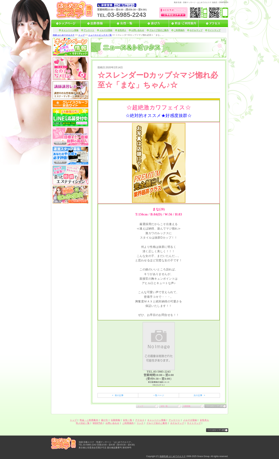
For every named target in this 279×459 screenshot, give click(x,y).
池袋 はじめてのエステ (64, 35)
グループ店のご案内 (159, 30)
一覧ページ (158, 395)
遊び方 (104, 420)
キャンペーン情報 (69, 30)
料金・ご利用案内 (89, 420)
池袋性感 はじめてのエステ (172, 456)
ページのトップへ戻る (215, 406)
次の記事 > (199, 395)
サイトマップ (214, 30)
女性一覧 (164, 406)
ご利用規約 (179, 30)
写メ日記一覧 (83, 423)
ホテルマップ (196, 30)
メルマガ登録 (105, 30)
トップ (81, 35)
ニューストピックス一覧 (100, 35)
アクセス (139, 420)
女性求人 (122, 30)
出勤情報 (186, 406)
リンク (140, 423)
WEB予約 (98, 423)
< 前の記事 (118, 395)
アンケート (89, 30)
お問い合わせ (137, 30)
